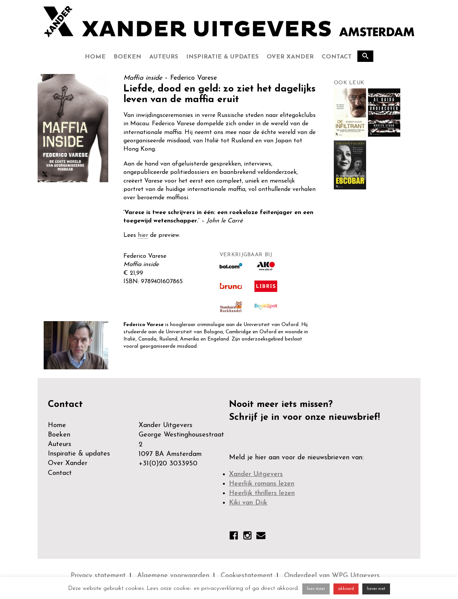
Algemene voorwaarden (173, 575)
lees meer (316, 589)
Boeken (127, 57)
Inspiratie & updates (222, 57)
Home (95, 57)
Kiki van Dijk (248, 502)
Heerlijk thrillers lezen (262, 493)
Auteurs (163, 57)
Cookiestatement (247, 575)
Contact (337, 57)
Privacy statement (98, 575)
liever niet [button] (376, 589)
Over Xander (290, 57)
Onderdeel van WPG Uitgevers (332, 575)
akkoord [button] (346, 589)
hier (143, 235)
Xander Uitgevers (256, 474)
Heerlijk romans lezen (261, 483)
